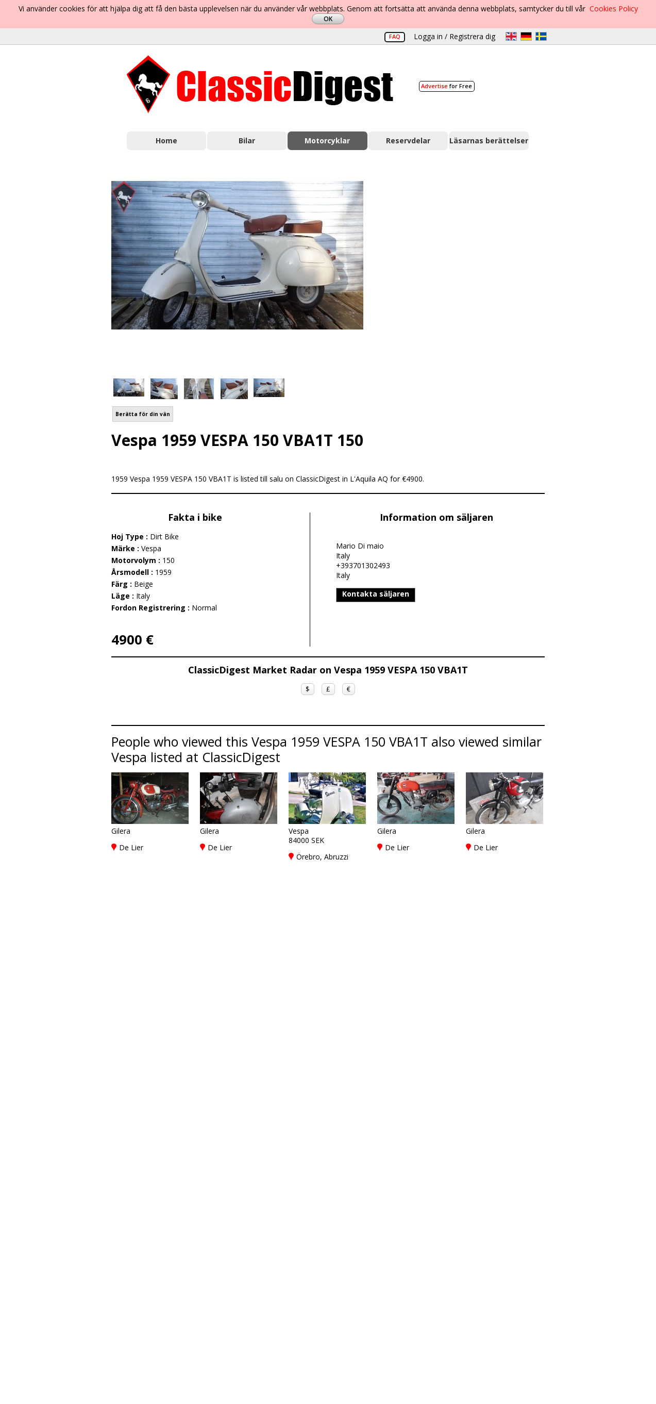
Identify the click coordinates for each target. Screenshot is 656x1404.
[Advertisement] (464, 274)
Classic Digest (260, 84)
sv (541, 36)
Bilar (247, 140)
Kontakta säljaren (375, 594)
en (511, 36)
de (526, 36)
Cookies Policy (614, 8)
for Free (446, 86)
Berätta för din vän (142, 414)
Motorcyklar (327, 140)
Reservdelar (408, 140)
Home (166, 140)
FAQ (394, 36)
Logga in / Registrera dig (454, 36)
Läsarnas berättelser (488, 140)
